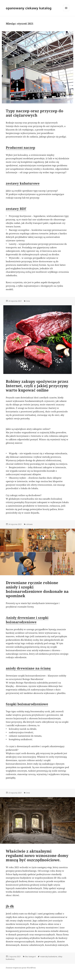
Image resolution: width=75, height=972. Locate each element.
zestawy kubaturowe (23, 183)
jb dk (10, 906)
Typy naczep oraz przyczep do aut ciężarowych (34, 113)
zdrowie (29, 524)
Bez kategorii (30, 956)
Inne (28, 301)
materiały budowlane (48, 956)
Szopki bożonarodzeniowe (27, 704)
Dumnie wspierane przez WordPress (21, 967)
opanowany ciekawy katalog (28, 8)
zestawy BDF (16, 208)
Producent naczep (20, 147)
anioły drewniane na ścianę (28, 668)
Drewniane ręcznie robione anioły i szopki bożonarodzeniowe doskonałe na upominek (37, 589)
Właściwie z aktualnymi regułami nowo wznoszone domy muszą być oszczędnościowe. (37, 855)
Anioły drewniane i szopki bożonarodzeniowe (27, 619)
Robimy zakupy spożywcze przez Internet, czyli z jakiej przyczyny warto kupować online (37, 386)
